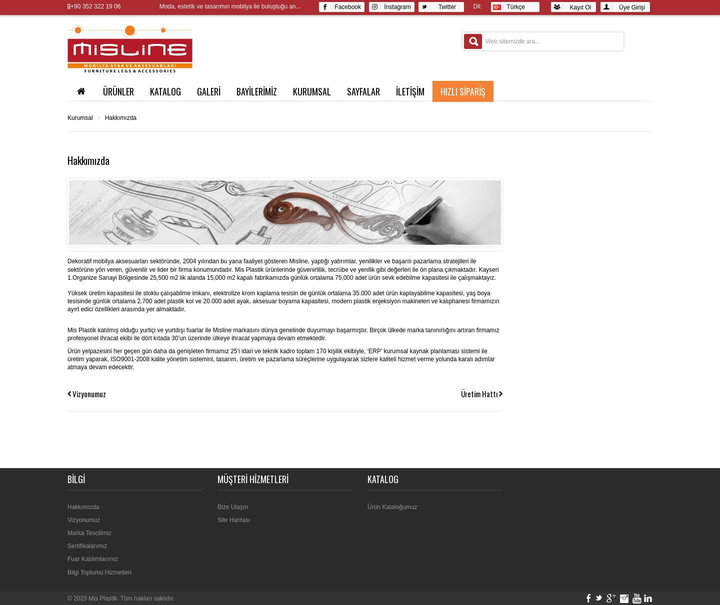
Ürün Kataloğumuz (392, 507)
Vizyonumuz (89, 393)
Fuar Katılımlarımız (93, 559)
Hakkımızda (120, 117)
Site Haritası (234, 520)
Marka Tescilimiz (90, 533)
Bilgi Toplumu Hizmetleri (100, 572)
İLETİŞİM (410, 91)
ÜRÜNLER (118, 91)
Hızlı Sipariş (463, 91)
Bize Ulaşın (233, 507)
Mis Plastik (102, 598)
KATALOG (165, 91)
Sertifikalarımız (87, 546)
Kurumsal (312, 91)
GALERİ (208, 91)
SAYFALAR (363, 91)
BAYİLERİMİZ (256, 91)
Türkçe (509, 6)
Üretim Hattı (479, 393)
